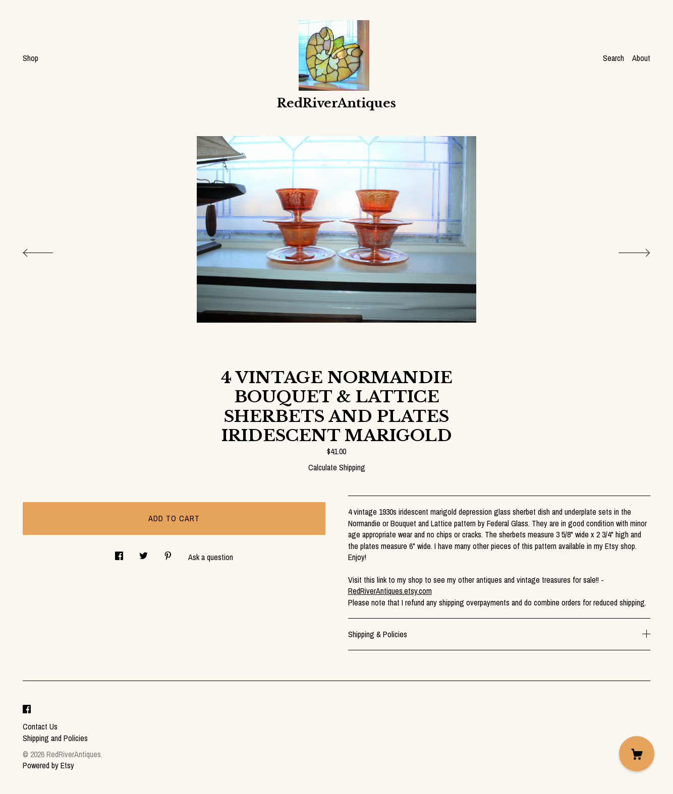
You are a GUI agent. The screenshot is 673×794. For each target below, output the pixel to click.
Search (613, 58)
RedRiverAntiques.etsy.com (390, 590)
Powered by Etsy (48, 765)
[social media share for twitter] (143, 553)
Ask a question (210, 557)
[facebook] (27, 709)
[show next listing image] (625, 250)
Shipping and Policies (55, 738)
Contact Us (40, 726)
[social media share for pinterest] (168, 553)
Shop (30, 58)
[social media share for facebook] (119, 553)
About (641, 58)
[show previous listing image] (48, 250)
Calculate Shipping (336, 467)
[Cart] (636, 753)
